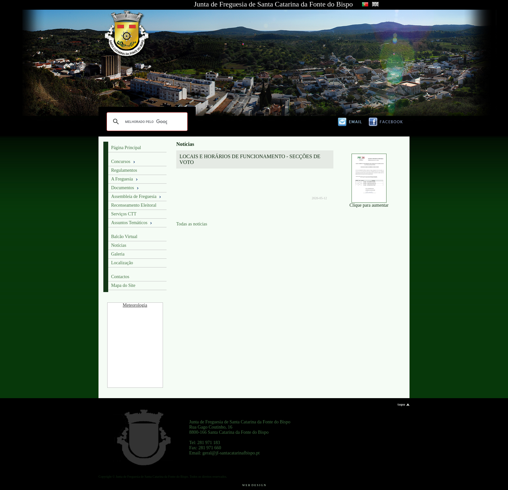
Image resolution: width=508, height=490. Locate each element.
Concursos (123, 161)
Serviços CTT (123, 214)
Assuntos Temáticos (132, 222)
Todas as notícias (191, 224)
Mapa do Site (123, 285)
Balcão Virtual (124, 236)
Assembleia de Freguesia (136, 196)
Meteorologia (135, 305)
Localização (122, 262)
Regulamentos (124, 170)
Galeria (117, 254)
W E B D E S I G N (254, 485)
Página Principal (126, 147)
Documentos (125, 188)
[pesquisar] (146, 121)
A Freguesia (125, 179)
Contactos (120, 276)
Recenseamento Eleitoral (133, 205)
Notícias (118, 245)
